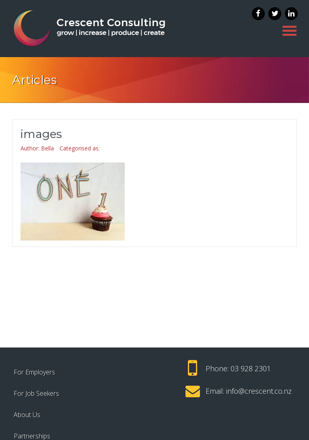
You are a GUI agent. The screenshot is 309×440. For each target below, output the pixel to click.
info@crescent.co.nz (259, 391)
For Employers (34, 372)
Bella (47, 148)
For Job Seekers (36, 393)
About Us (27, 414)
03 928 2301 (251, 368)
